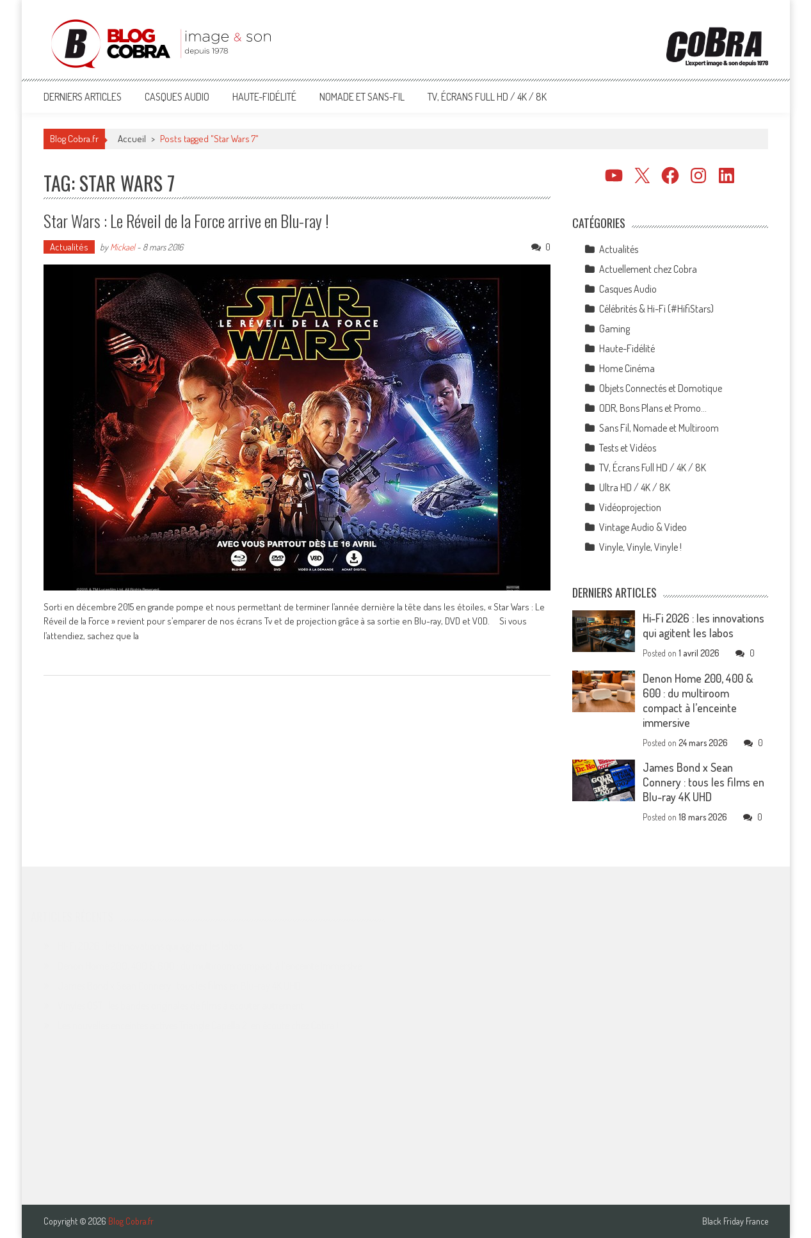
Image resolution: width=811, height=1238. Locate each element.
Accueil (132, 139)
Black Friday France (735, 1221)
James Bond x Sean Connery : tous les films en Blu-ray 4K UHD (703, 782)
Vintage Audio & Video (643, 527)
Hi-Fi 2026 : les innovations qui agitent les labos (703, 625)
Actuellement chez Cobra (648, 269)
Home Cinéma (627, 368)
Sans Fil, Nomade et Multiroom (659, 427)
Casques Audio (177, 96)
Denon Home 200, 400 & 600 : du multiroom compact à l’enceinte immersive (698, 700)
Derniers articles (83, 96)
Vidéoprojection (630, 507)
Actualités (69, 247)
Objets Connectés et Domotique (660, 388)
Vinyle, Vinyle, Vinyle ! (640, 547)
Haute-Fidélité (264, 96)
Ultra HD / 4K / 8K (634, 487)
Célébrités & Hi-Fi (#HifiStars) (656, 308)
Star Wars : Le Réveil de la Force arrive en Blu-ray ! (186, 220)
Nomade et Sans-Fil (362, 96)
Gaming (614, 328)
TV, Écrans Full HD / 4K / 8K (487, 96)
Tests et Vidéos (627, 447)
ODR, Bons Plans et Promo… (653, 408)
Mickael (122, 246)
